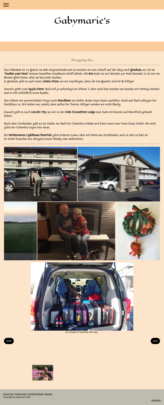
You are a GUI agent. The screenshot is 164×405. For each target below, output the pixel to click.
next (155, 340)
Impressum (8, 394)
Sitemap (48, 394)
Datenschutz (21, 394)
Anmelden (156, 400)
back (8, 340)
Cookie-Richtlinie (35, 394)
